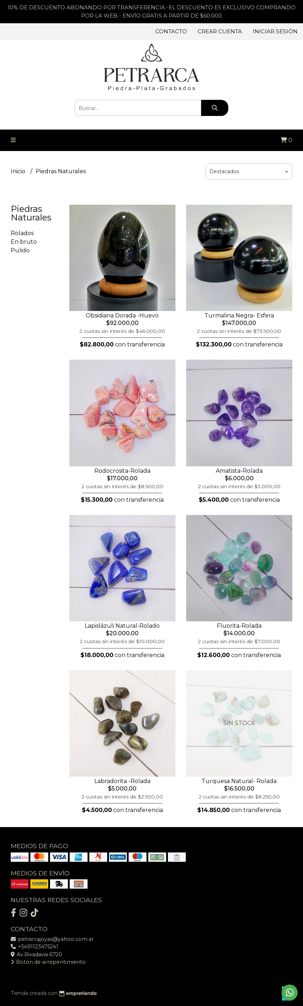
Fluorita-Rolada (239, 625)
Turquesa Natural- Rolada (239, 781)
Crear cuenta (220, 31)
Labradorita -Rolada (122, 781)
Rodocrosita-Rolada (122, 470)
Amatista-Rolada (239, 470)
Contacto (171, 31)
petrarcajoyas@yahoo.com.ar (52, 939)
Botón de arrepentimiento (48, 962)
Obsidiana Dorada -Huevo (122, 315)
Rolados (22, 233)
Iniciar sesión (275, 31)
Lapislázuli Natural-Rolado (122, 625)
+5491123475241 (34, 946)
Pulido (20, 250)
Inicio (19, 171)
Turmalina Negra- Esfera (239, 315)
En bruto (24, 241)
